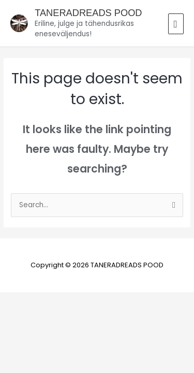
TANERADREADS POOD (88, 12)
